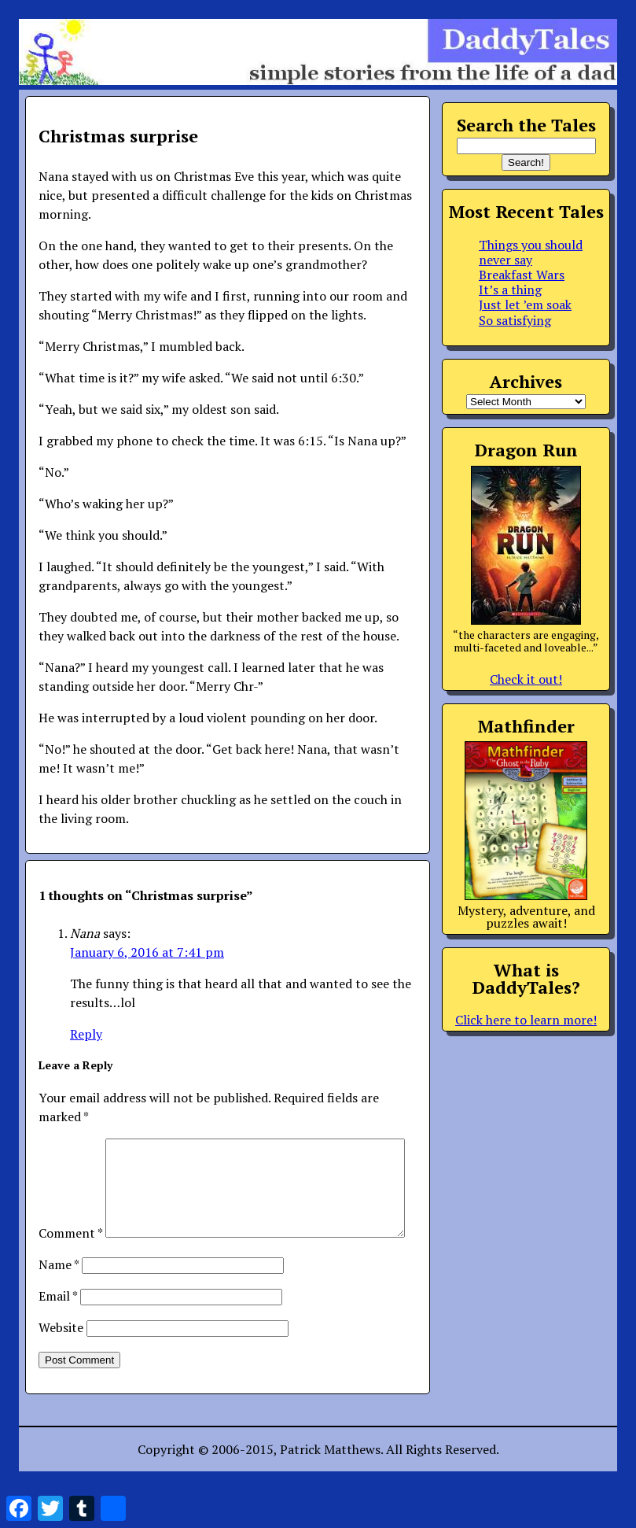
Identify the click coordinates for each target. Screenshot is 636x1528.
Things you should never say (531, 252)
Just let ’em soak (525, 304)
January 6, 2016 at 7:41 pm (147, 952)
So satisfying (515, 320)
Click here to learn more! (526, 1019)
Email (58, 1333)
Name (59, 1302)
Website (61, 1365)
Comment (70, 1148)
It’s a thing (510, 289)
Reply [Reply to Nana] (86, 1034)
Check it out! (526, 679)
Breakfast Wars (521, 274)
